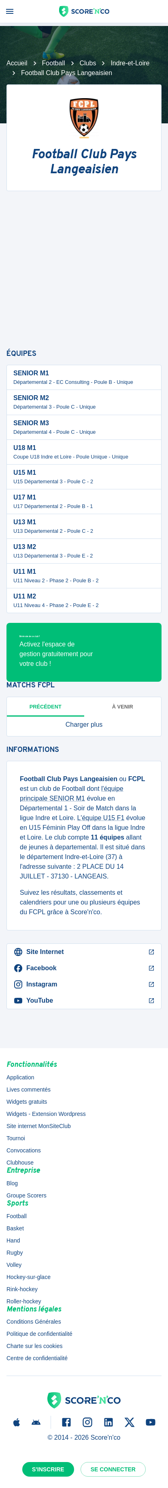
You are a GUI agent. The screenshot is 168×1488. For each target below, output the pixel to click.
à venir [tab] (122, 707)
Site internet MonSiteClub (38, 1126)
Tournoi (15, 1138)
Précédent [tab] (46, 707)
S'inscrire (48, 1469)
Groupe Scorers (26, 1195)
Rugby (14, 1252)
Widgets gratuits (26, 1101)
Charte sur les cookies (34, 1346)
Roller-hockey (23, 1301)
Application (20, 1077)
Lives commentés (28, 1089)
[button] (84, 725)
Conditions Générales (33, 1321)
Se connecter (113, 1469)
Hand (13, 1240)
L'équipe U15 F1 (100, 817)
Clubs (88, 63)
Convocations (23, 1150)
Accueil (17, 63)
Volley (13, 1265)
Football (53, 63)
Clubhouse (20, 1162)
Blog (12, 1183)
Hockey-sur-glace (28, 1277)
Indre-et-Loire (130, 63)
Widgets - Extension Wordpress (46, 1114)
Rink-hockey (22, 1289)
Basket (15, 1228)
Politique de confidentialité (39, 1334)
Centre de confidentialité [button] (37, 1358)
